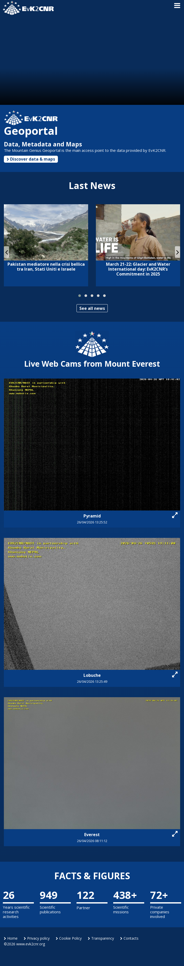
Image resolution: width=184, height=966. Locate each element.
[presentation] (6, 252)
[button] (79, 295)
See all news (92, 308)
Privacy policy (37, 938)
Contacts (129, 938)
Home (11, 938)
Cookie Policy (69, 938)
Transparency (101, 938)
